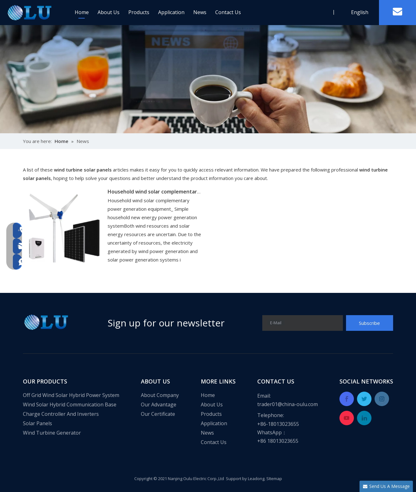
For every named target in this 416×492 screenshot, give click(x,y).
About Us (109, 12)
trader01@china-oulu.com (287, 404)
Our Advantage (158, 404)
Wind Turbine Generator (52, 432)
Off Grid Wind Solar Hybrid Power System (71, 395)
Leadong (256, 478)
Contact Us (228, 12)
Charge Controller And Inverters (61, 413)
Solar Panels (37, 423)
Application (171, 12)
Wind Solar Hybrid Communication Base (69, 404)
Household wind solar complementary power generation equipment (191, 191)
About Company (160, 395)
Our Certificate (158, 413)
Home (82, 12)
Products (138, 12)
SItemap (274, 478)
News (199, 12)
